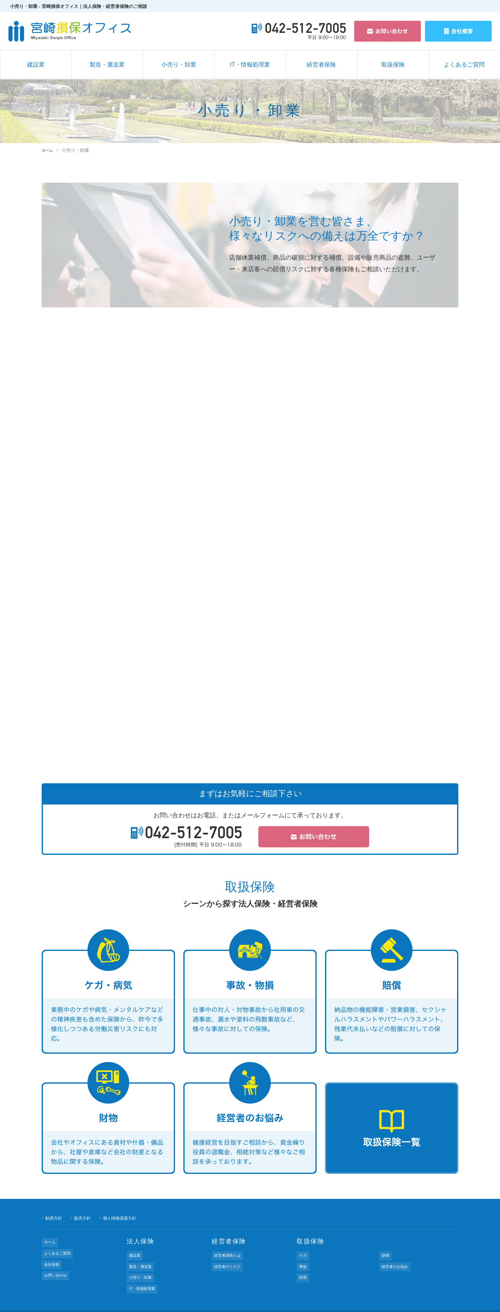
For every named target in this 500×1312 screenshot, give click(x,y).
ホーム (48, 150)
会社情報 (53, 1254)
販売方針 (85, 1217)
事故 (303, 1260)
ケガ (303, 1253)
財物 (385, 1253)
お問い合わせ (57, 1261)
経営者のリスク (230, 1260)
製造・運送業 (107, 64)
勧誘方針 (54, 1217)
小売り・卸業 (178, 64)
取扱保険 (393, 64)
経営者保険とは (230, 1253)
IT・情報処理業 (250, 64)
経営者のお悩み (397, 1260)
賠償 (303, 1267)
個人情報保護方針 (124, 1217)
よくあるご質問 (464, 64)
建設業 (36, 64)
